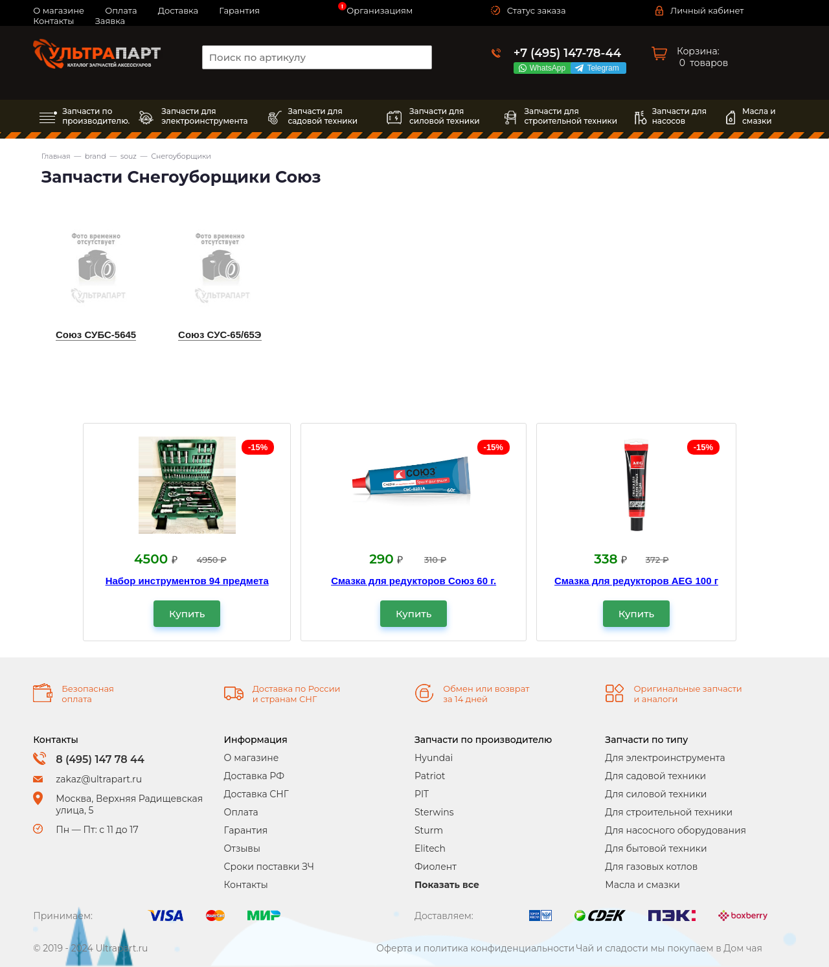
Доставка (178, 10)
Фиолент (435, 866)
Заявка (110, 21)
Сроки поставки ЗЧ (269, 866)
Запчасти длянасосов (679, 116)
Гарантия (239, 10)
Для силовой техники (656, 794)
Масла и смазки (642, 885)
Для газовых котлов (651, 866)
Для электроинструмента (665, 758)
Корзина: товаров (702, 57)
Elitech (430, 848)
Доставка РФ (254, 776)
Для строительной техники (668, 812)
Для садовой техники (655, 776)
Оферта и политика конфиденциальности (475, 948)
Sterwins (434, 812)
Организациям (379, 10)
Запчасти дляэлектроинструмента (204, 116)
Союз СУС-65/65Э (219, 334)
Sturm (428, 830)
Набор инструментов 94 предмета (187, 580)
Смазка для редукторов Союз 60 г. (413, 580)
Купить (187, 614)
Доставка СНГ (256, 794)
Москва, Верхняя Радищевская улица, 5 (129, 804)
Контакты (53, 21)
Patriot (430, 776)
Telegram (605, 68)
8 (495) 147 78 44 (100, 759)
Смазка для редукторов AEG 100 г (636, 580)
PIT (421, 794)
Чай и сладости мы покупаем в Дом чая (669, 948)
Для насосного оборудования (675, 830)
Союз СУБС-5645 (96, 334)
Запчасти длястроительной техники (570, 116)
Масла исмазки (759, 116)
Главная (56, 156)
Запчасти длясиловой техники (444, 116)
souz (128, 156)
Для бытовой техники (656, 848)
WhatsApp (550, 68)
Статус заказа (536, 10)
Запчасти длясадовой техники (323, 116)
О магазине (251, 758)
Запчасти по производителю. (96, 116)
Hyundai (433, 758)
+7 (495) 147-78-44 (567, 53)
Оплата (241, 812)
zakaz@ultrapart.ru (99, 779)
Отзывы (242, 848)
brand (95, 156)
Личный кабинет (707, 10)
